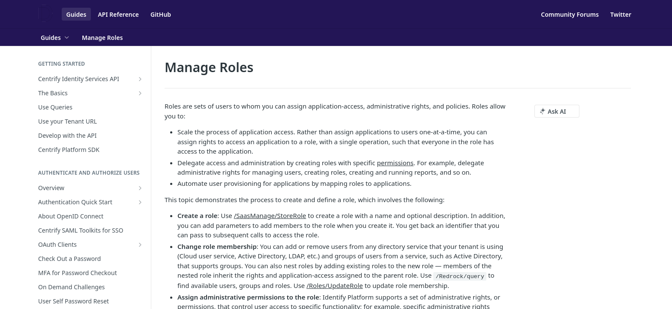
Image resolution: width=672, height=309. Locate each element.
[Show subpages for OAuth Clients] (140, 244)
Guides (76, 14)
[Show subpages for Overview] (140, 188)
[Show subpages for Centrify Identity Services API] (140, 79)
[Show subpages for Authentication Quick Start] (140, 202)
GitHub (160, 14)
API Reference (118, 14)
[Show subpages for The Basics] (140, 93)
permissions (395, 162)
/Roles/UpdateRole (334, 285)
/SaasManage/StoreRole (270, 215)
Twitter (620, 14)
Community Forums (570, 14)
